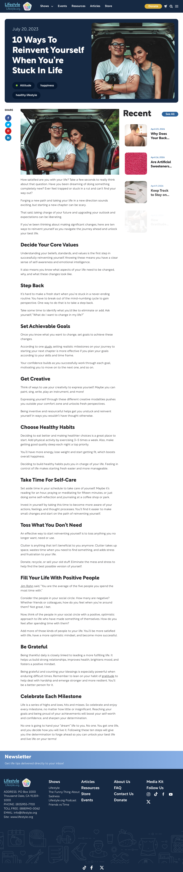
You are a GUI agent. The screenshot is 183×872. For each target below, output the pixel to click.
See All (170, 114)
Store (108, 6)
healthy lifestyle (26, 95)
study (48, 346)
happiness (47, 85)
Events (62, 6)
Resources (78, 6)
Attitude (23, 85)
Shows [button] (46, 6)
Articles (95, 6)
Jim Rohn (27, 586)
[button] (171, 6)
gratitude (108, 676)
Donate (153, 6)
